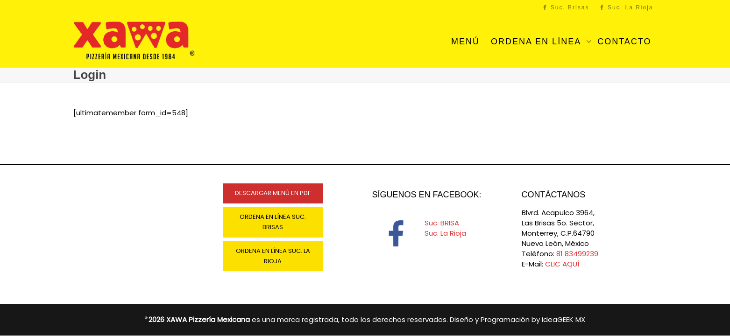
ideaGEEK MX (563, 319)
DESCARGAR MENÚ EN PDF (273, 193)
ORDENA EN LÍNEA (537, 41)
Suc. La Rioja (626, 7)
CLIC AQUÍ (562, 264)
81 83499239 (577, 254)
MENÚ (465, 41)
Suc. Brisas (565, 7)
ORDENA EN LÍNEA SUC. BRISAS (273, 221)
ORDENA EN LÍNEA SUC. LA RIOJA (273, 256)
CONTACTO (624, 41)
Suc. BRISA (442, 223)
